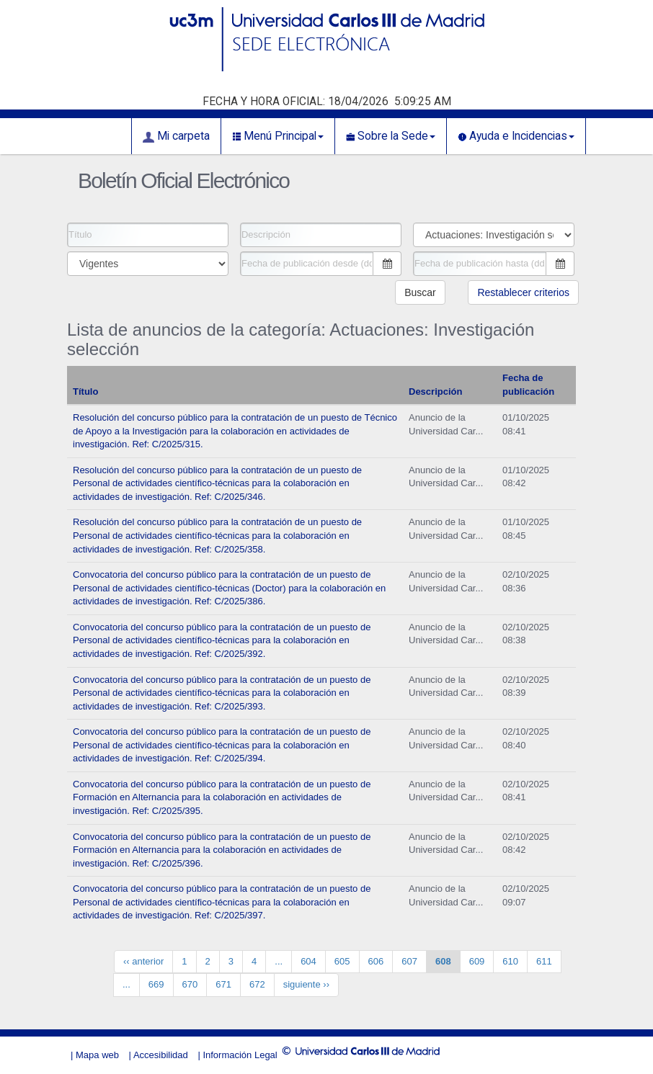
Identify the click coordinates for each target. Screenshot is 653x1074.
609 (477, 961)
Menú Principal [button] (278, 136)
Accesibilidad (160, 1055)
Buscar (420, 292)
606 (376, 961)
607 (409, 961)
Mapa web (97, 1055)
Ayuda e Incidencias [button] (516, 136)
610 (510, 961)
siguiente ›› (306, 984)
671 (223, 984)
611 (544, 961)
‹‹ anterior (143, 961)
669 (156, 984)
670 (190, 984)
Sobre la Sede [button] (390, 136)
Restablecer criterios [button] (523, 292)
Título (85, 391)
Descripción (435, 391)
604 (308, 961)
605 (342, 961)
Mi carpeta (176, 136)
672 (257, 984)
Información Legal (240, 1055)
